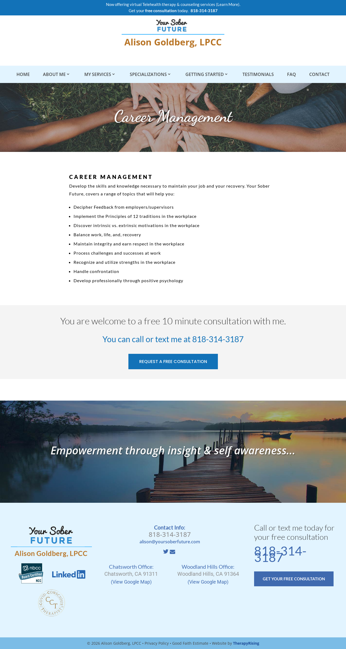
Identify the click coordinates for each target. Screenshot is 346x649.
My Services (97, 74)
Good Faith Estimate (190, 643)
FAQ (291, 74)
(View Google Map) (131, 582)
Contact (319, 74)
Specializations (148, 74)
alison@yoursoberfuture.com (169, 542)
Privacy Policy (157, 643)
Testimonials (258, 74)
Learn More (227, 4)
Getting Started (204, 74)
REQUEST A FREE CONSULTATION (173, 361)
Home (23, 74)
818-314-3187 (218, 339)
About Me (54, 74)
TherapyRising (246, 643)
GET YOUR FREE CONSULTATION (294, 578)
